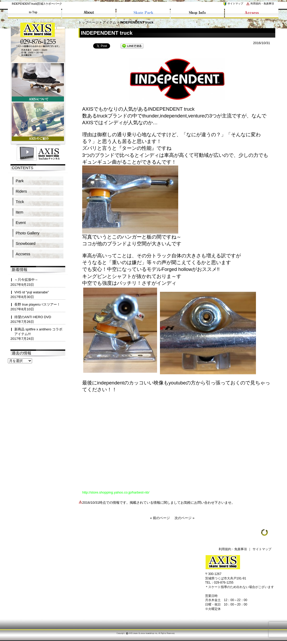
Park (20, 181)
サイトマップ (233, 3)
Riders (21, 191)
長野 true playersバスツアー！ (37, 304)
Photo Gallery (27, 233)
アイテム (109, 22)
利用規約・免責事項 (260, 3)
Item (19, 212)
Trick (20, 201)
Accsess (23, 254)
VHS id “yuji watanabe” (31, 292)
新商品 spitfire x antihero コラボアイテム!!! (38, 331)
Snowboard (25, 243)
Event (21, 222)
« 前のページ (160, 518)
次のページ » (184, 518)
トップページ (88, 22)
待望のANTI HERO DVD (32, 317)
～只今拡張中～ (26, 280)
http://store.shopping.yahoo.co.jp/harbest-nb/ (115, 492)
